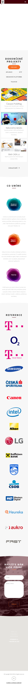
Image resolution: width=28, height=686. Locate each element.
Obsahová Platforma (14, 77)
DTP (20, 72)
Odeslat (14, 604)
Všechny (14, 67)
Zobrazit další (12, 168)
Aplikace (9, 72)
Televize (14, 82)
